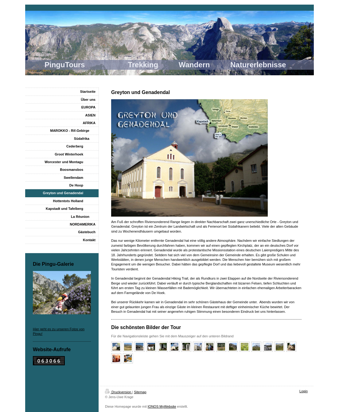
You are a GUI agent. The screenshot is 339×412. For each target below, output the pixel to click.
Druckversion (118, 392)
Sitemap (140, 392)
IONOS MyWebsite (162, 406)
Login (303, 391)
